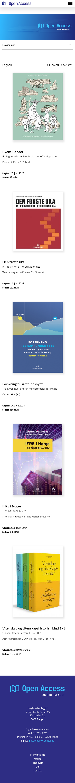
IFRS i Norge (11, 506)
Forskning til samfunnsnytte (23, 384)
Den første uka (13, 262)
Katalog (37, 758)
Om (38, 766)
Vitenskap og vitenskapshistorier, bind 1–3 (34, 628)
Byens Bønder (12, 152)
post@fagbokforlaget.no (41, 740)
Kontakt (37, 770)
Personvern (37, 762)
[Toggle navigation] (70, 3)
